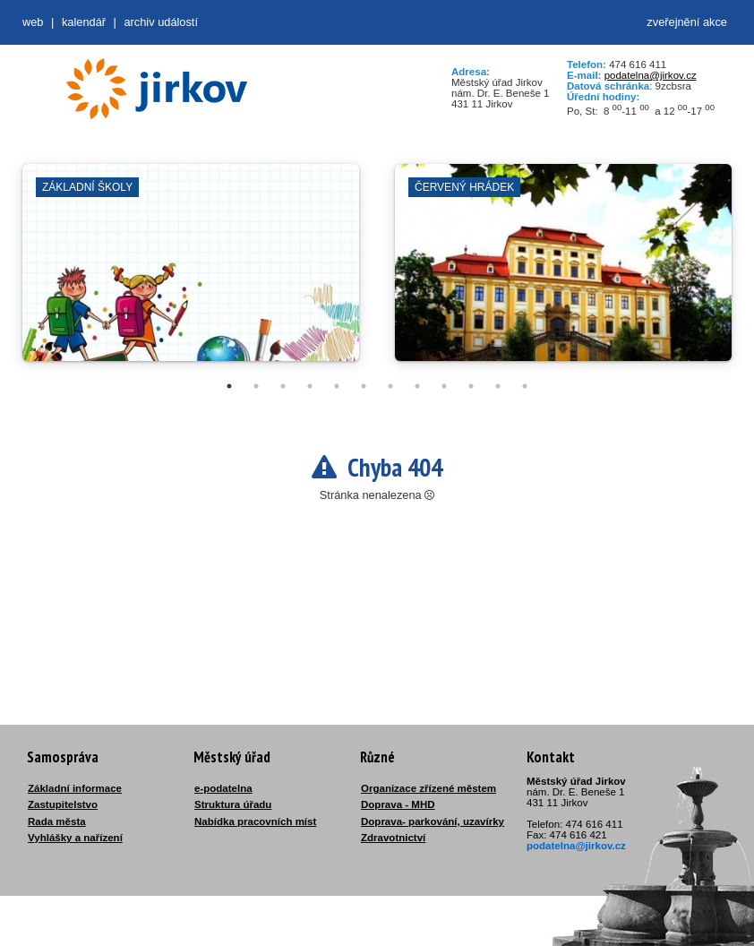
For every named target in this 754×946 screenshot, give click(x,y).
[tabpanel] (190, 271)
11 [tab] (498, 386)
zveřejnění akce (687, 22)
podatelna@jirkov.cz (650, 75)
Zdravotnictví (393, 837)
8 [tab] (417, 386)
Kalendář (84, 22)
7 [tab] (390, 386)
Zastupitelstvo (63, 804)
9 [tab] (444, 386)
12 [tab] (525, 386)
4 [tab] (310, 386)
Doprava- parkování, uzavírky (432, 821)
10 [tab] (471, 386)
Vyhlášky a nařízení (75, 837)
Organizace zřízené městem (428, 788)
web (32, 22)
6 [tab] (364, 386)
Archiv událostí (161, 22)
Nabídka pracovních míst (255, 821)
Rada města (57, 821)
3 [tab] (283, 386)
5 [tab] (337, 386)
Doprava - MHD (398, 804)
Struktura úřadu (232, 804)
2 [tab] (256, 386)
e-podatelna (223, 788)
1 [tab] (229, 386)
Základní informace (75, 788)
